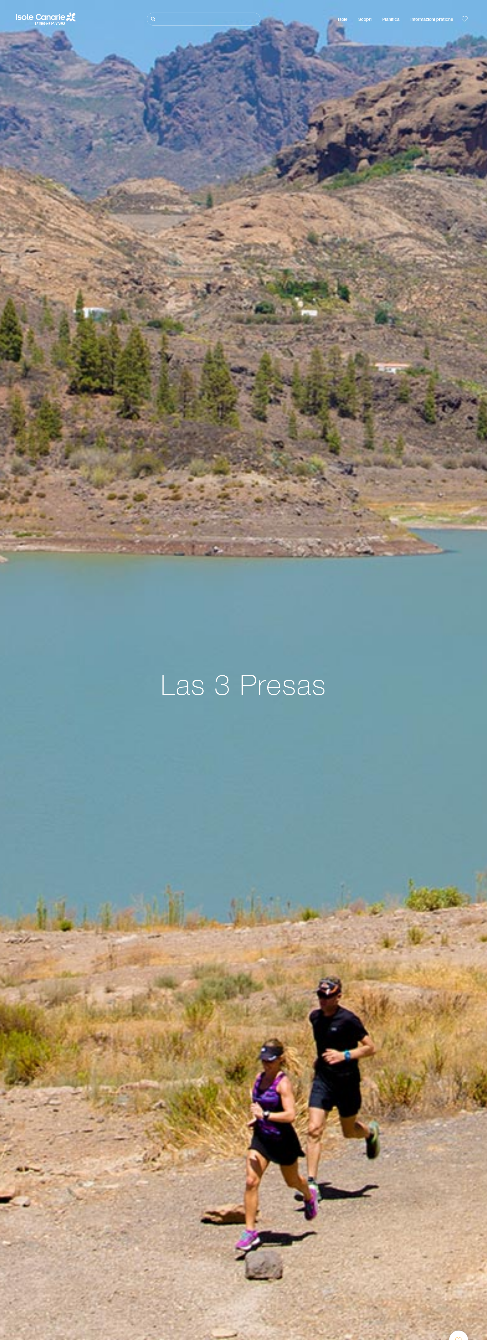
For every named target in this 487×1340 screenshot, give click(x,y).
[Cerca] (203, 19)
